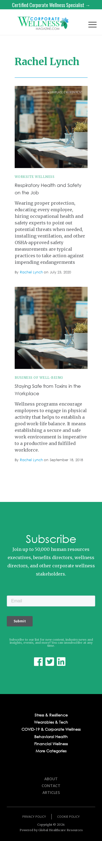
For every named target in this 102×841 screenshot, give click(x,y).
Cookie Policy (68, 816)
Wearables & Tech (51, 722)
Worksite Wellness (35, 177)
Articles (51, 792)
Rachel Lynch (31, 272)
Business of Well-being (39, 377)
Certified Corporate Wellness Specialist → (51, 4)
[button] (92, 26)
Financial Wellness (51, 743)
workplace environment (65, 92)
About (51, 779)
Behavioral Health (51, 736)
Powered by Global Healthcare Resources (51, 830)
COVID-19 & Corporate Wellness (51, 729)
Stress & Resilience (51, 715)
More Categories (51, 750)
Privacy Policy (34, 816)
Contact (51, 786)
